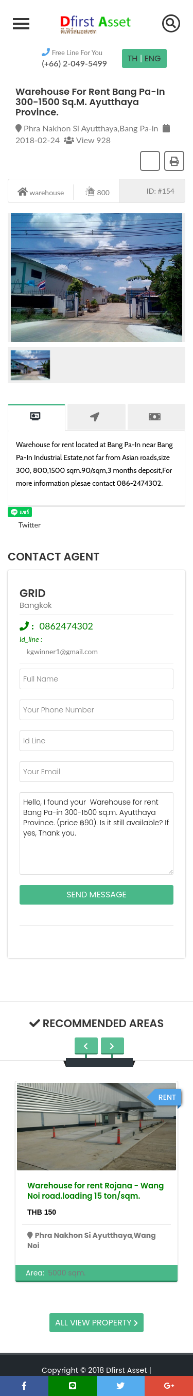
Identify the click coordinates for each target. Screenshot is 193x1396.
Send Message (96, 894)
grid (32, 593)
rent (167, 1097)
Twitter (24, 524)
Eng (153, 58)
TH (133, 58)
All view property (96, 1323)
